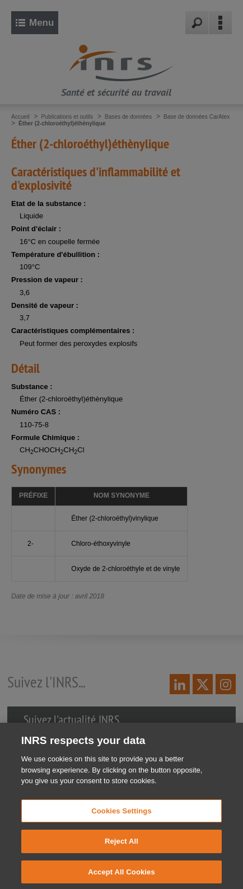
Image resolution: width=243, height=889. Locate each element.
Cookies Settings (121, 822)
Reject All (121, 853)
